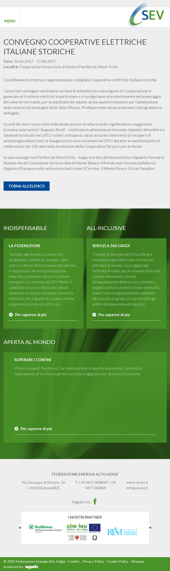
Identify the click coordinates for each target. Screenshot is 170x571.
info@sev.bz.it (137, 488)
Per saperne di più (31, 314)
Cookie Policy (117, 561)
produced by (21, 566)
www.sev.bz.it (137, 482)
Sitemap (137, 561)
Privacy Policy (93, 561)
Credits (74, 561)
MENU (10, 21)
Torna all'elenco (26, 186)
